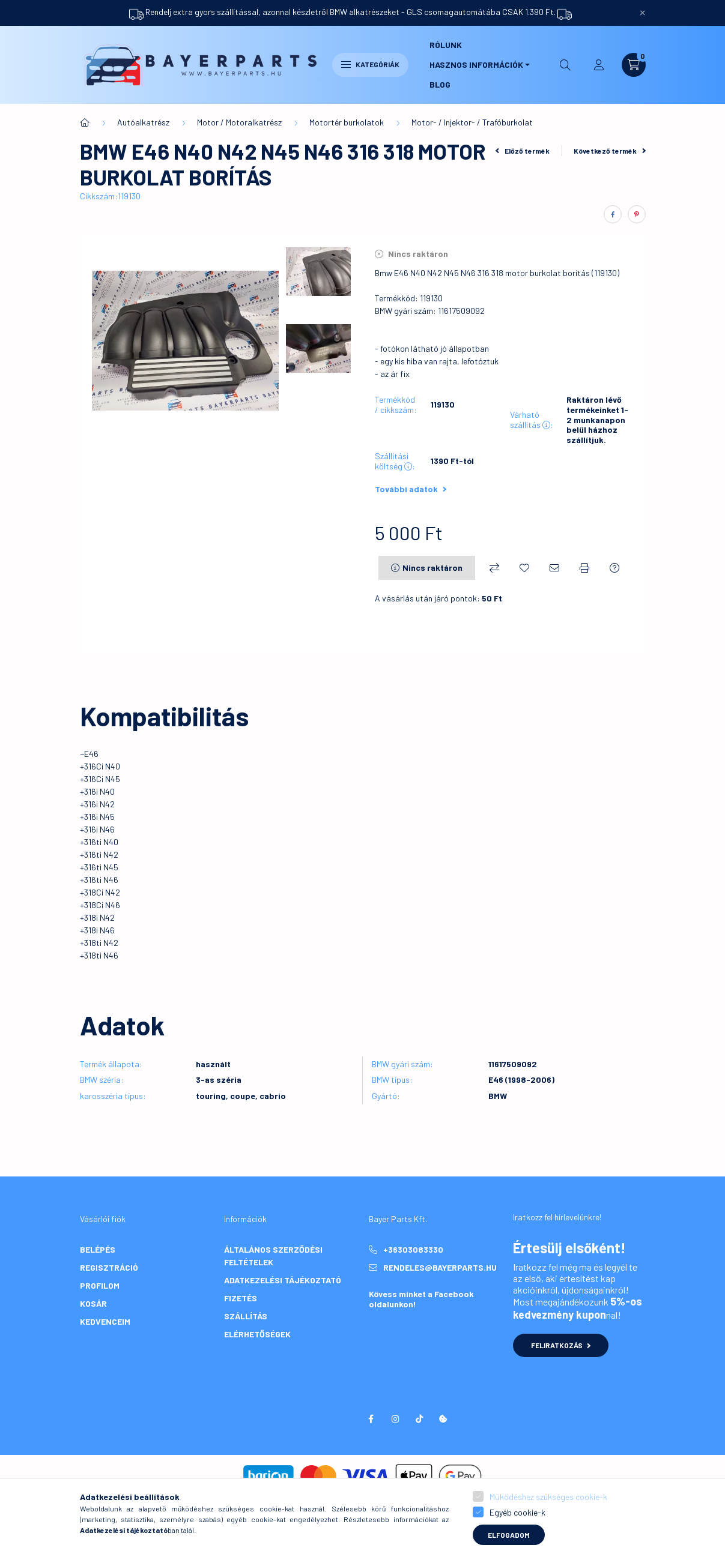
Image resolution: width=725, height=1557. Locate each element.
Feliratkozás (560, 1345)
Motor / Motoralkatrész (239, 122)
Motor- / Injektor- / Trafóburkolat (472, 122)
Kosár (93, 1303)
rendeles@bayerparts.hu (440, 1267)
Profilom (100, 1285)
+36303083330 (413, 1249)
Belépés (97, 1249)
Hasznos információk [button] (476, 64)
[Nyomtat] (584, 568)
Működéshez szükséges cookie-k (548, 1497)
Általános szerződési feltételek (273, 1255)
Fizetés (240, 1298)
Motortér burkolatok (346, 122)
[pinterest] (637, 214)
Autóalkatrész (143, 122)
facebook (371, 1419)
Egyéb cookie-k (517, 1512)
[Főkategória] (84, 122)
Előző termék (523, 150)
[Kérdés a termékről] (614, 568)
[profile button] (599, 65)
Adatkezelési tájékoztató (282, 1280)
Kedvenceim (105, 1321)
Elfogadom (509, 1535)
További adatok (410, 489)
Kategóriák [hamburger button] (370, 64)
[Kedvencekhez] (524, 568)
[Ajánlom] (554, 568)
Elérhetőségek (257, 1334)
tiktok (419, 1419)
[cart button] (634, 65)
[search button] (565, 65)
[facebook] (613, 214)
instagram (395, 1419)
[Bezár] (643, 13)
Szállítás (245, 1316)
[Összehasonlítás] (494, 568)
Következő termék (610, 150)
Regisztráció (109, 1267)
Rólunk (445, 45)
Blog (439, 84)
